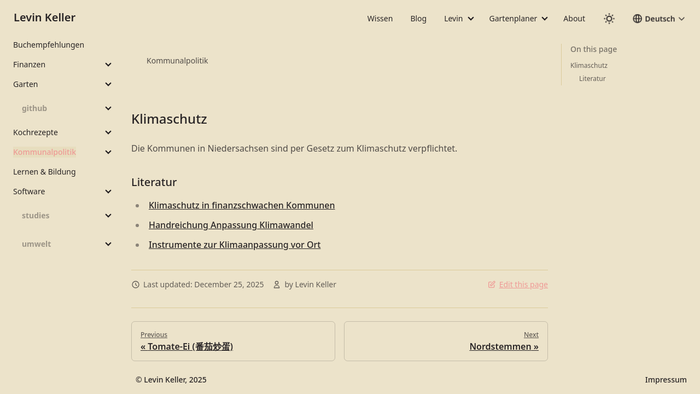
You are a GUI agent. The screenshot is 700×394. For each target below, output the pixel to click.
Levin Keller (44, 17)
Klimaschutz (169, 118)
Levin (453, 18)
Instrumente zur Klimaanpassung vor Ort (234, 245)
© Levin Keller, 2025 (171, 379)
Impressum (666, 379)
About (574, 18)
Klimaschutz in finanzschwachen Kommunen (242, 205)
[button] (659, 18)
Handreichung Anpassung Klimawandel (231, 225)
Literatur (154, 182)
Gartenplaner (513, 18)
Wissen (380, 18)
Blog (418, 18)
